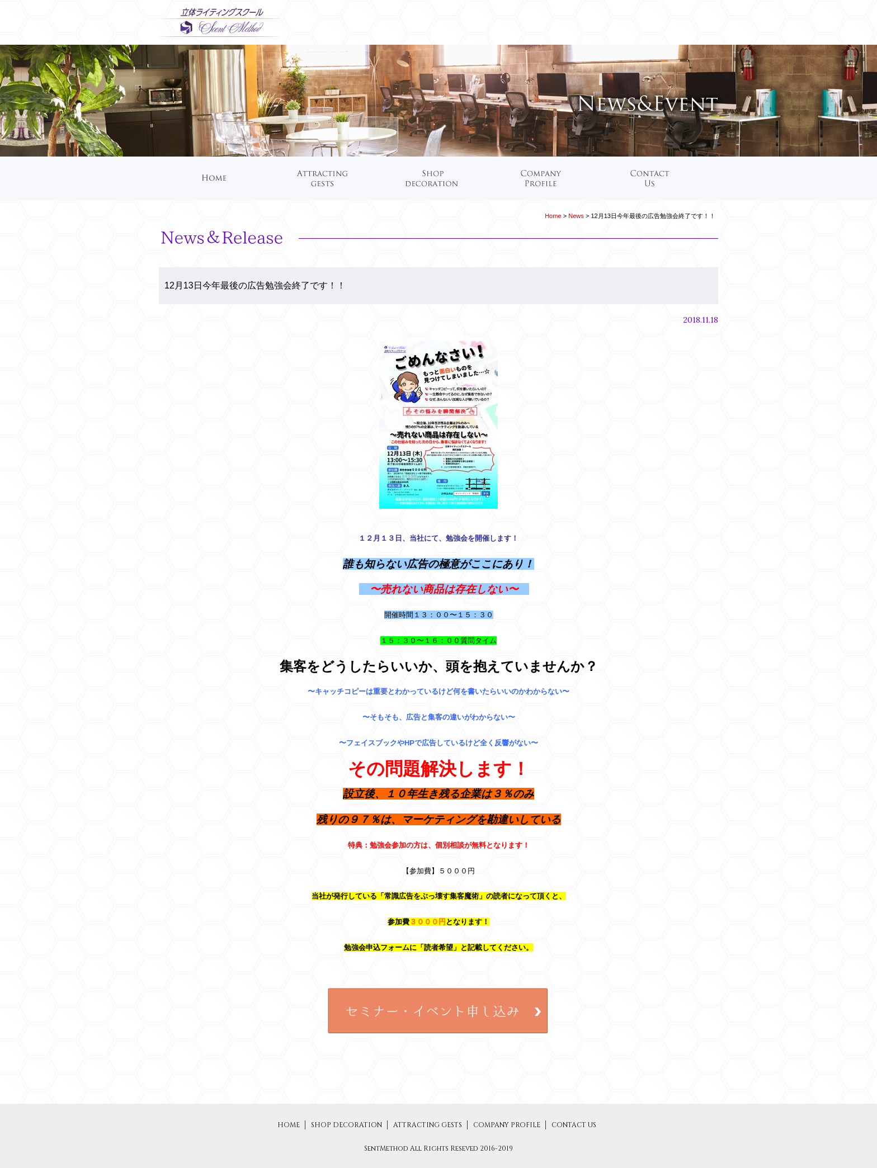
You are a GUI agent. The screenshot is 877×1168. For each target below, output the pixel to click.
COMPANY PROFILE (507, 1124)
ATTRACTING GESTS (428, 1124)
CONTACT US (573, 1124)
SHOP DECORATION (347, 1124)
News (576, 215)
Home (553, 215)
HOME (288, 1124)
